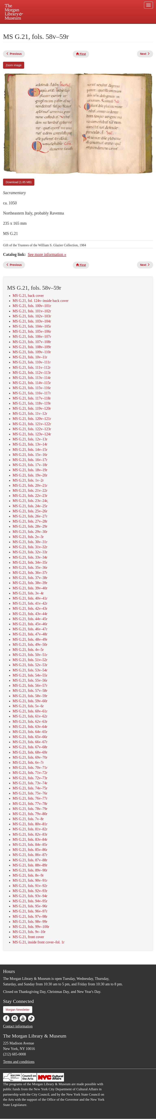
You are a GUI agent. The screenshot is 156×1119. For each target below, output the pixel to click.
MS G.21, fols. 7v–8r (28, 819)
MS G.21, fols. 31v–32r (30, 547)
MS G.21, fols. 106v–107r (32, 336)
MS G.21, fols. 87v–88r (30, 860)
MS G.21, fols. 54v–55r (30, 675)
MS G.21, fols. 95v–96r (30, 906)
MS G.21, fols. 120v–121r (32, 419)
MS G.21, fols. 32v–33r (30, 552)
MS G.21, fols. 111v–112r (32, 367)
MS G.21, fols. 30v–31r (30, 542)
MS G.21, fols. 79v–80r (30, 814)
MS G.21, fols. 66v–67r (30, 742)
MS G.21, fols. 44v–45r (30, 619)
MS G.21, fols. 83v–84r (30, 839)
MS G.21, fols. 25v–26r (30, 511)
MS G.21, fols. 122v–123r (32, 429)
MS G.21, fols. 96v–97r (30, 911)
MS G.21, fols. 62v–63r (30, 722)
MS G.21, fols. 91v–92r (30, 886)
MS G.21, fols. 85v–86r (30, 850)
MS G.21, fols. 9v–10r (29, 932)
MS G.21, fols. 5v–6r (28, 706)
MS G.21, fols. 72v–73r (30, 778)
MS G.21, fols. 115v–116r (32, 388)
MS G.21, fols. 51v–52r (30, 660)
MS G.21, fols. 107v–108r (32, 342)
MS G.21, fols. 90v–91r (30, 880)
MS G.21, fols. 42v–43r (30, 608)
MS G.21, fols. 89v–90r (30, 870)
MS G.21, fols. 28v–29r (30, 526)
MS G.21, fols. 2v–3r (28, 537)
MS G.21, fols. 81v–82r (30, 829)
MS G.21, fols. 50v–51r (30, 655)
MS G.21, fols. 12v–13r (30, 439)
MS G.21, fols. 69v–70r (30, 757)
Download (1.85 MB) (19, 182)
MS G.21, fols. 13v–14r (30, 444)
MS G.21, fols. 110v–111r (32, 362)
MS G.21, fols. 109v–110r (32, 352)
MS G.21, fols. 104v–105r (32, 326)
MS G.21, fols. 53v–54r (30, 670)
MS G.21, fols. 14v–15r (30, 450)
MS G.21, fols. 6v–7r (28, 762)
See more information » (47, 254)
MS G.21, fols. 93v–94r (30, 896)
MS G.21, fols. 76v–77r (30, 798)
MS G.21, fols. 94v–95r (30, 901)
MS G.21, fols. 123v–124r (32, 434)
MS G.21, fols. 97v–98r (30, 916)
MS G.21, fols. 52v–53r (30, 665)
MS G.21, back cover (28, 296)
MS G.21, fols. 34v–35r (30, 562)
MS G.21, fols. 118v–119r (32, 403)
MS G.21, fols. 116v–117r (32, 393)
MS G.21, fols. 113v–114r (32, 378)
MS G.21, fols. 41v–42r (30, 603)
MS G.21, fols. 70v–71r (30, 768)
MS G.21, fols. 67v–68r (30, 747)
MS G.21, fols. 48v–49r (30, 639)
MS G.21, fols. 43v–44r (30, 614)
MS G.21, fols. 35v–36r (30, 568)
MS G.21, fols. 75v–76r (30, 793)
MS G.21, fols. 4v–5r (28, 650)
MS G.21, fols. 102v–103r (32, 316)
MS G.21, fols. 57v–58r (30, 691)
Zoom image (14, 65)
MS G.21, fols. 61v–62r (30, 716)
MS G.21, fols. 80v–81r (30, 824)
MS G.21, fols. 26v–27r (30, 516)
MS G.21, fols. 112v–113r (32, 373)
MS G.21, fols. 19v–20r (30, 475)
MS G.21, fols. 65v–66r (30, 737)
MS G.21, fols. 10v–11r (30, 357)
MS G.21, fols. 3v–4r (28, 593)
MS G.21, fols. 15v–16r (30, 455)
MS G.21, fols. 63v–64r (30, 727)
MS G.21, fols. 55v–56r (30, 680)
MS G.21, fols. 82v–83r (30, 834)
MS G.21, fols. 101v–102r (32, 311)
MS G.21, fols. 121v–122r (32, 424)
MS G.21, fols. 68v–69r (30, 752)
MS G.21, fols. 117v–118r (32, 398)
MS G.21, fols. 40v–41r (30, 598)
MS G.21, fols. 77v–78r (30, 804)
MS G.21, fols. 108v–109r (32, 347)
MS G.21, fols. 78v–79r (30, 809)
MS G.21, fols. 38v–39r (30, 583)
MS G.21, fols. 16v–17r (30, 460)
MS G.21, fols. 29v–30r (30, 532)
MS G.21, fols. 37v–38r (30, 578)
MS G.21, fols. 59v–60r (30, 701)
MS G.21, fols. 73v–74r (30, 783)
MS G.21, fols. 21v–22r (30, 491)
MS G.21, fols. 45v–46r (30, 624)
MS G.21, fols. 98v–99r (30, 922)
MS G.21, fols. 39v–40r (30, 588)
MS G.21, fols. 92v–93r (30, 891)
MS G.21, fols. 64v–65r (30, 732)
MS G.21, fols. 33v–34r (30, 557)
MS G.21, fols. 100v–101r (32, 306)
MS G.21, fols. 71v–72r (30, 773)
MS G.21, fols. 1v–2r (28, 480)
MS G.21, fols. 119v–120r (32, 408)
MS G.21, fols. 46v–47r (30, 629)
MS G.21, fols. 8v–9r (28, 875)
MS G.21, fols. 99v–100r (31, 927)
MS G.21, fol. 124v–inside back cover (40, 301)
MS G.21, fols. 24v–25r (30, 506)
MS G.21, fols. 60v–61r (30, 711)
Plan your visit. (29, 27)
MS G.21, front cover (28, 937)
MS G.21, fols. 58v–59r (30, 696)
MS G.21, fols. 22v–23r (30, 496)
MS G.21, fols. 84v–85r (30, 845)
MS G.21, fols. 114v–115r (32, 383)
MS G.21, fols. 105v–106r (32, 331)
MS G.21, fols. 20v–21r (30, 485)
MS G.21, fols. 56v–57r (30, 685)
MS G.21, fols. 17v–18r (30, 465)
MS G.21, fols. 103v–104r (32, 321)
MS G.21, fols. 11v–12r (30, 414)
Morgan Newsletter (18, 1009)
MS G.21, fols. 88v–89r (30, 865)
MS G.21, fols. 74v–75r (30, 788)
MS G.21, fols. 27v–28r (30, 521)
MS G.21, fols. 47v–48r (30, 634)
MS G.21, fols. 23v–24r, (30, 501)
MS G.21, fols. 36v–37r (30, 573)
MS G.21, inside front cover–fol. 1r (38, 942)
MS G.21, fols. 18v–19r (30, 470)
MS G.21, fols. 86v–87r (30, 855)
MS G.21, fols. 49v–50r (30, 645)
